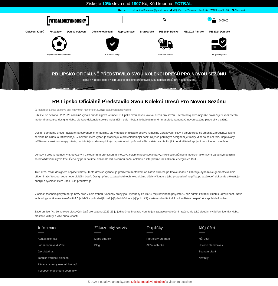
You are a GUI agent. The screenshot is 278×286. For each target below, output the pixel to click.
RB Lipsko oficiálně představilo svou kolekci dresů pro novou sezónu (154, 79)
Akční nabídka (155, 245)
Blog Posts (100, 79)
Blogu (97, 245)
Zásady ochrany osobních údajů (57, 264)
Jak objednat (46, 251)
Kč (120, 10)
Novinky (204, 257)
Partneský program (158, 238)
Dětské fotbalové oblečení (148, 281)
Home (85, 79)
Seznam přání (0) (196, 10)
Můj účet (176, 10)
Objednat (238, 10)
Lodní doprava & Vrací (51, 245)
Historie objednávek (211, 245)
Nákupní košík (219, 10)
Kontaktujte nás (47, 238)
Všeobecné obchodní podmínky (57, 270)
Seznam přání (207, 251)
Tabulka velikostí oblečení (53, 257)
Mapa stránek (102, 238)
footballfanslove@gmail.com (150, 10)
